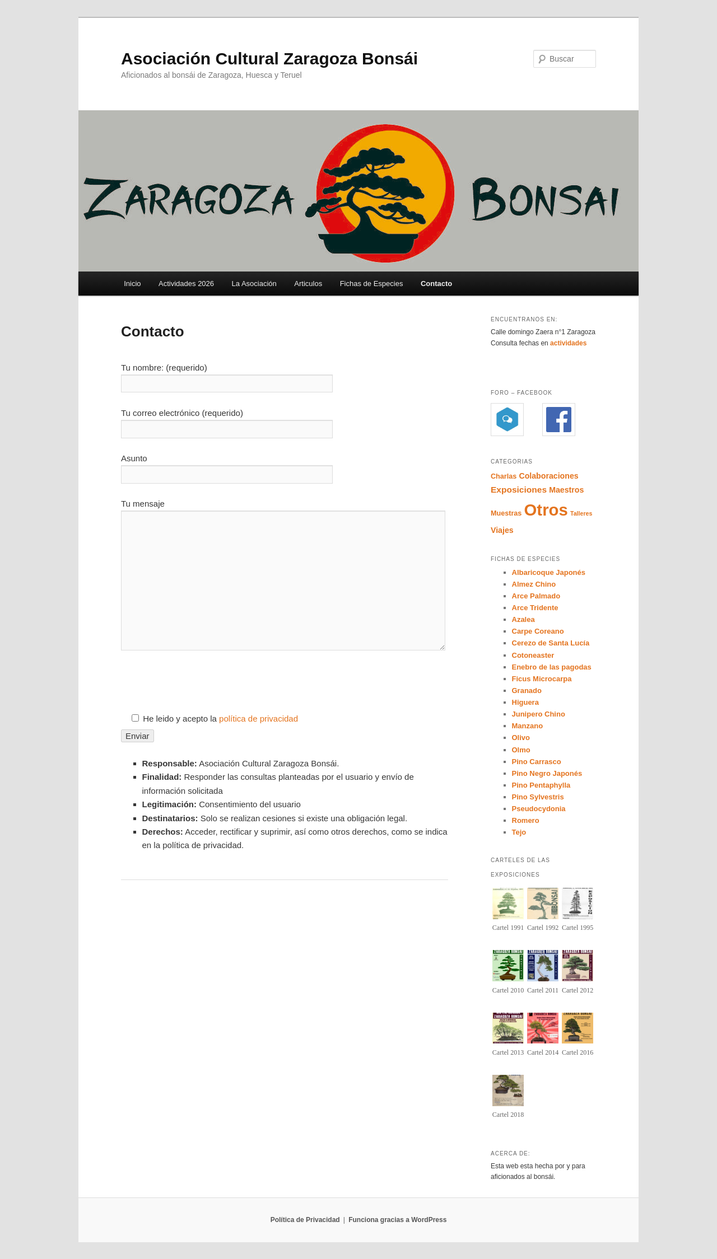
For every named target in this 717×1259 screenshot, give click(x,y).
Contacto (436, 283)
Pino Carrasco (536, 761)
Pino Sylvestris (538, 797)
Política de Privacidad (305, 1220)
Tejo (519, 832)
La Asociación (254, 283)
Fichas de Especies (371, 283)
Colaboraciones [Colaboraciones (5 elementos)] (548, 475)
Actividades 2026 (186, 283)
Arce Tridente (535, 607)
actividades (569, 343)
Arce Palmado (536, 596)
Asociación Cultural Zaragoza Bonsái (269, 58)
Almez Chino (534, 584)
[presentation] (206, 690)
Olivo (521, 737)
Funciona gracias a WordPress (397, 1220)
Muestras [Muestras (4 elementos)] (506, 513)
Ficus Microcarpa (542, 679)
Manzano (527, 726)
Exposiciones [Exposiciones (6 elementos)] (519, 489)
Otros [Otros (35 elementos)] (546, 509)
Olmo (521, 750)
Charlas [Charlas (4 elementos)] (503, 476)
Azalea (523, 619)
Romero (525, 820)
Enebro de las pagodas (552, 667)
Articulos (308, 283)
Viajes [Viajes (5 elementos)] (502, 530)
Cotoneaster (533, 655)
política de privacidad (258, 718)
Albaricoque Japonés (548, 572)
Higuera (525, 702)
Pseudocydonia (539, 808)
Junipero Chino (538, 714)
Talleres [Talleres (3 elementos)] (581, 513)
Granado (527, 690)
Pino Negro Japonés (547, 773)
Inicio (132, 283)
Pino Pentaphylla (541, 785)
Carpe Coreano (538, 631)
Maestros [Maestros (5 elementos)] (566, 489)
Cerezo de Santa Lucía (551, 643)
